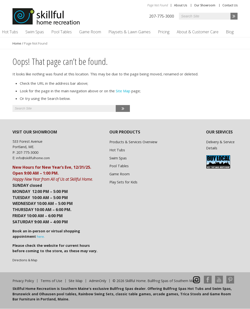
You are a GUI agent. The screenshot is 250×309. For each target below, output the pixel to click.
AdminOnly (97, 281)
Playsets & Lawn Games (129, 32)
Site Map (123, 90)
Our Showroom (204, 5)
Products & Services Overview (133, 142)
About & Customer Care (198, 32)
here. (41, 236)
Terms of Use (51, 281)
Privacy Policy (23, 281)
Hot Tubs (117, 150)
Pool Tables (61, 32)
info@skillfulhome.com (33, 158)
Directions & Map (24, 260)
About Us (180, 5)
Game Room (90, 32)
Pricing (163, 32)
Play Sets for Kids (123, 182)
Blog (230, 32)
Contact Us (230, 5)
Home (16, 43)
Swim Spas (34, 32)
